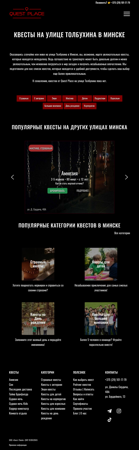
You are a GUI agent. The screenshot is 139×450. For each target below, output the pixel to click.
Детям (85, 98)
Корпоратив (89, 105)
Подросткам (100, 98)
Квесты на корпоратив (53, 399)
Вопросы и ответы (83, 394)
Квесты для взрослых (53, 403)
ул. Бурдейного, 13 (115, 396)
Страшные (23, 98)
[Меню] (125, 13)
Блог (75, 413)
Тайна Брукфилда (18, 394)
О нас (83, 413)
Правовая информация (18, 444)
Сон (11, 384)
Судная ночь (16, 399)
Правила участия (82, 408)
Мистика (69, 98)
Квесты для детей (51, 394)
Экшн (54, 98)
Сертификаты (80, 403)
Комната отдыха (18, 413)
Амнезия (13, 379)
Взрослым (115, 98)
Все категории (122, 233)
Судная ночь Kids (18, 403)
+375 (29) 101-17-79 (120, 2)
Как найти (78, 399)
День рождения (72, 105)
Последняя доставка (20, 389)
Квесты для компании (53, 408)
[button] (69, 177)
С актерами (39, 98)
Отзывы (77, 389)
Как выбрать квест (83, 379)
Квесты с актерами (51, 384)
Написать (89, 389)
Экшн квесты (48, 389)
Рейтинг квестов (82, 384)
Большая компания (53, 105)
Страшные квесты (51, 379)
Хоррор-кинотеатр (19, 408)
